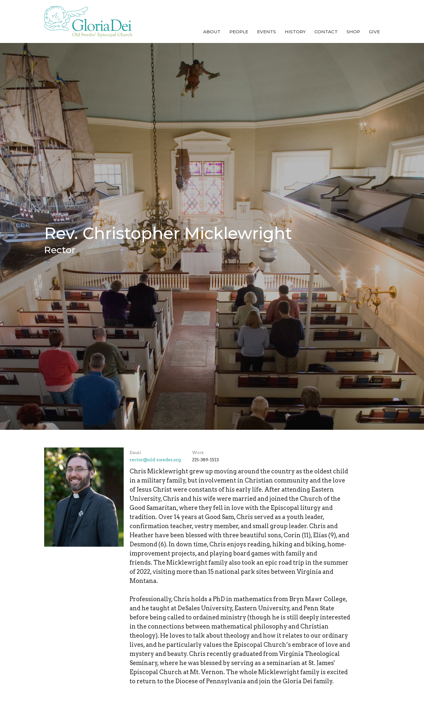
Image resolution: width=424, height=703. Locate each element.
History (295, 31)
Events (266, 31)
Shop (353, 31)
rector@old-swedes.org (155, 459)
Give (374, 31)
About (212, 31)
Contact (326, 31)
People (238, 31)
